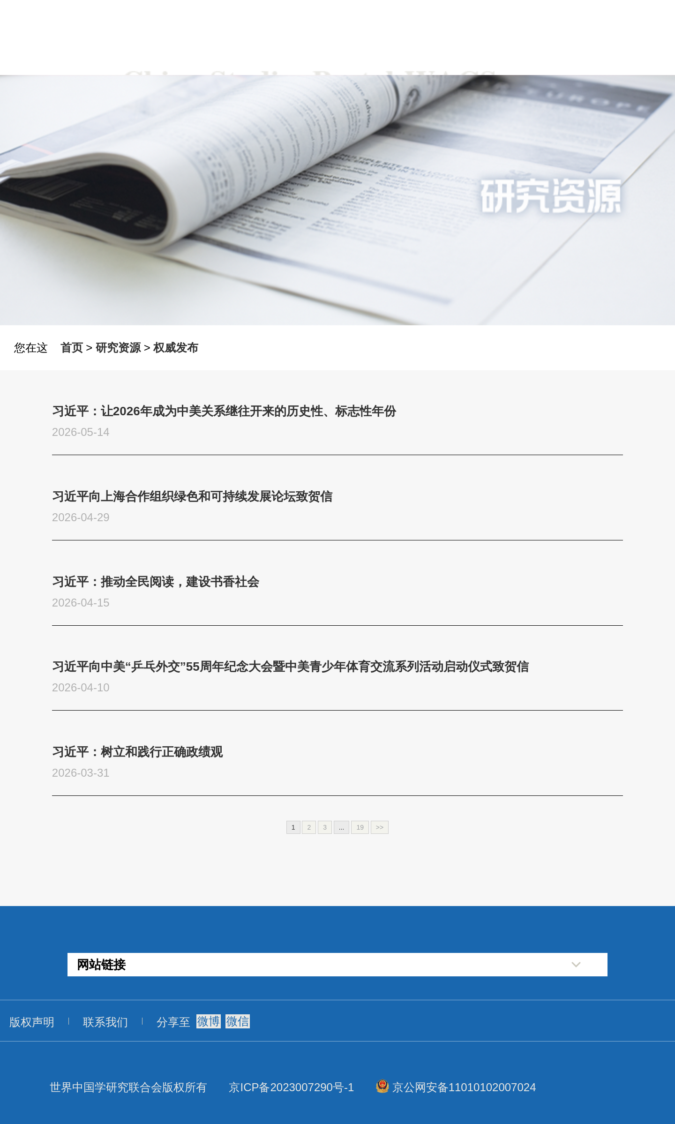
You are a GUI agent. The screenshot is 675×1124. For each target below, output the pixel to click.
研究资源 (118, 347)
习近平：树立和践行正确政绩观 (137, 752)
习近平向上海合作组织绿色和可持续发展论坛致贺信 (192, 496)
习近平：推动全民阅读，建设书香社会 (155, 582)
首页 (71, 347)
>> (379, 827)
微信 (237, 1021)
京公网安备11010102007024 (464, 1087)
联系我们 (105, 1022)
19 (360, 827)
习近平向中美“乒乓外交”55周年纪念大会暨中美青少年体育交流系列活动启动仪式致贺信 (290, 666)
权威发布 (175, 347)
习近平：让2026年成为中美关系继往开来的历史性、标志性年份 (224, 411)
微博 (208, 1021)
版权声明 (31, 1022)
